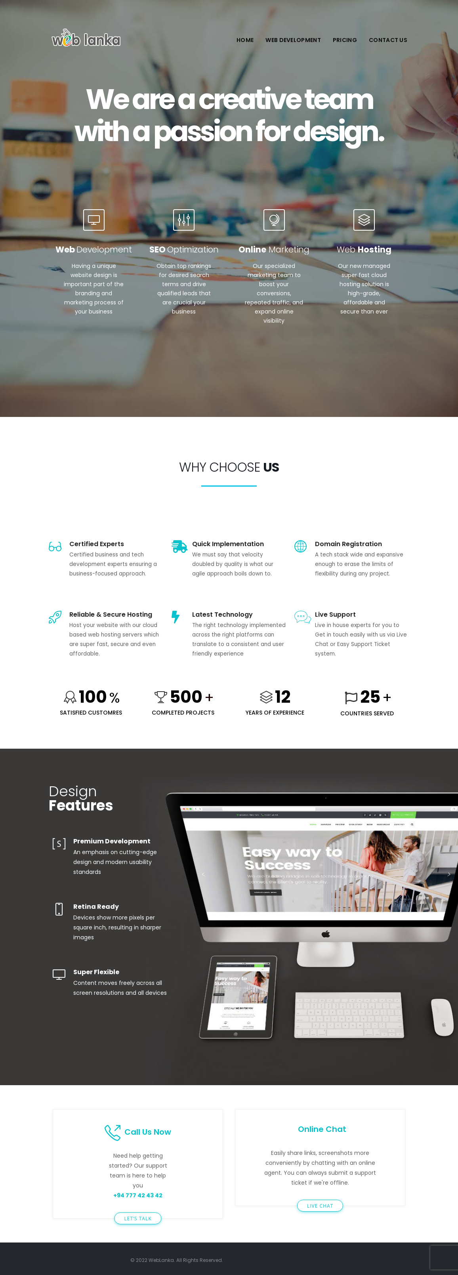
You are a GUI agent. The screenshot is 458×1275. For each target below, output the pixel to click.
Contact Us (388, 40)
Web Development (293, 40)
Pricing (345, 40)
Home (245, 40)
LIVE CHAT (320, 1205)
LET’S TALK (137, 1218)
